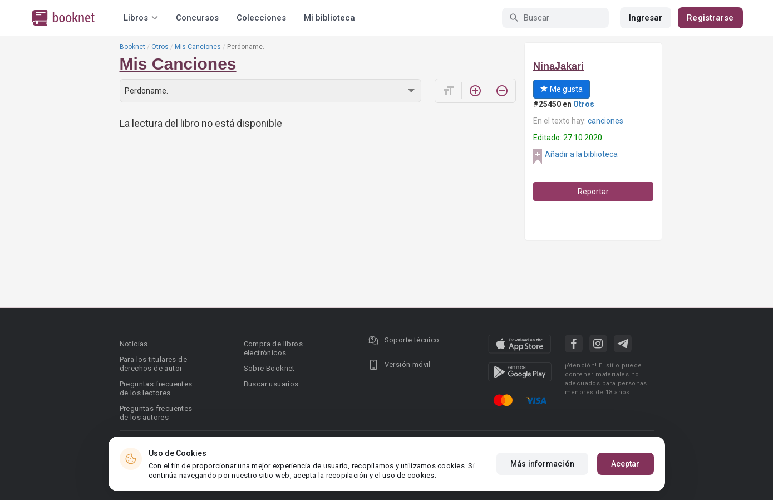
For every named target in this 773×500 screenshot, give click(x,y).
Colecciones (261, 18)
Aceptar (625, 463)
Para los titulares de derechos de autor (153, 363)
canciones (605, 120)
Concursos (197, 18)
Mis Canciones (198, 47)
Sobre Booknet (269, 368)
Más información (542, 463)
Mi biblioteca (329, 18)
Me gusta (561, 89)
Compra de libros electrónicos (273, 348)
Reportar (593, 191)
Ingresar (646, 18)
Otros (160, 47)
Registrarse (710, 18)
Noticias (134, 344)
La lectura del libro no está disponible (201, 123)
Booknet (132, 47)
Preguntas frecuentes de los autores (156, 412)
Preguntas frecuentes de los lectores (156, 388)
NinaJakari (558, 66)
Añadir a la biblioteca (581, 154)
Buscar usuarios (271, 384)
